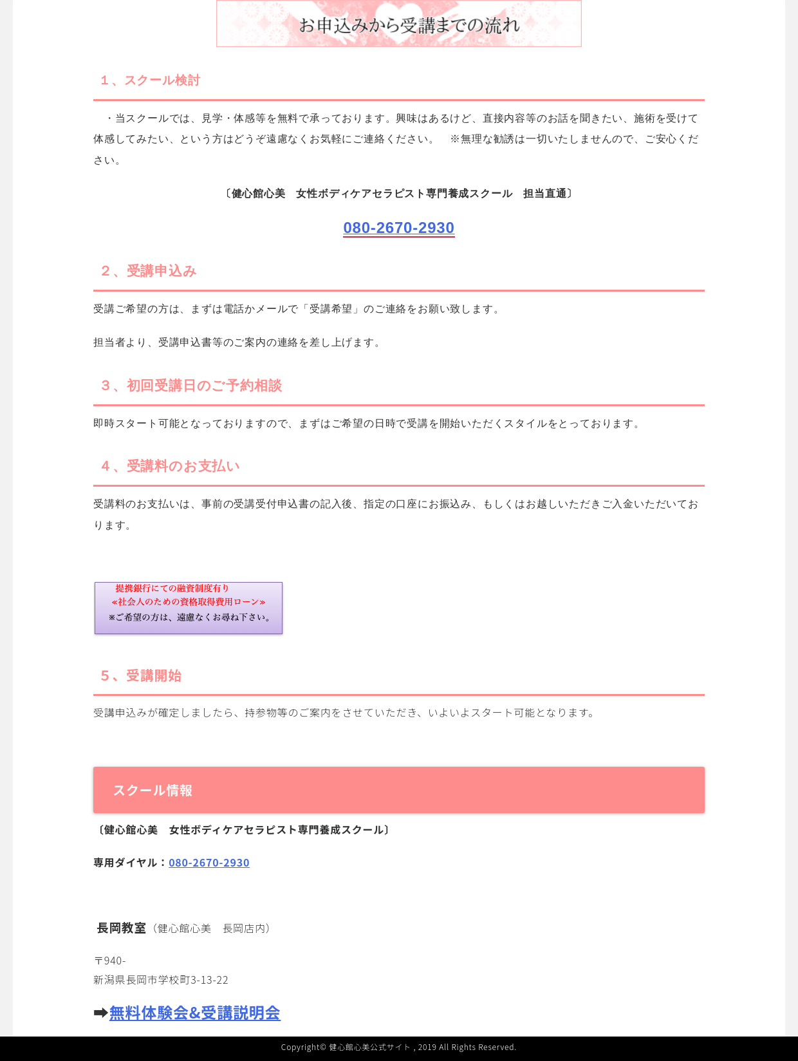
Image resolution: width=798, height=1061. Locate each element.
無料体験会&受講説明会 (195, 1011)
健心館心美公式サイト (370, 1046)
